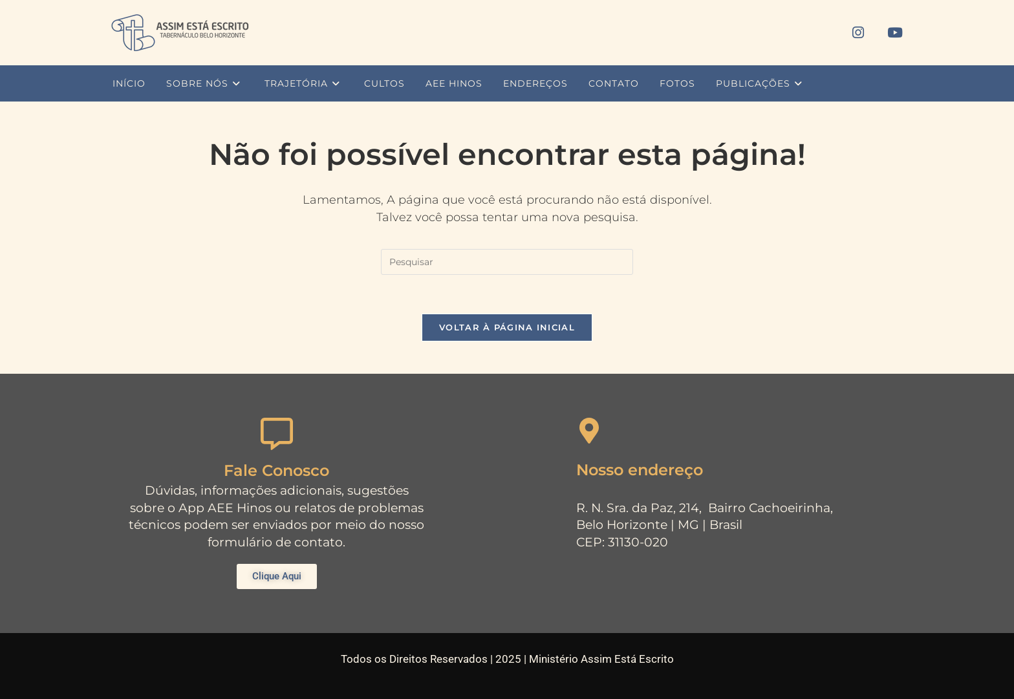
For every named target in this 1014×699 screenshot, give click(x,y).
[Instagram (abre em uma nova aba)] (858, 32)
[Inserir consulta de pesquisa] (507, 262)
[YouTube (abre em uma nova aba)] (895, 32)
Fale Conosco (276, 470)
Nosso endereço (639, 469)
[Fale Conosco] (277, 434)
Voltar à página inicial (507, 327)
